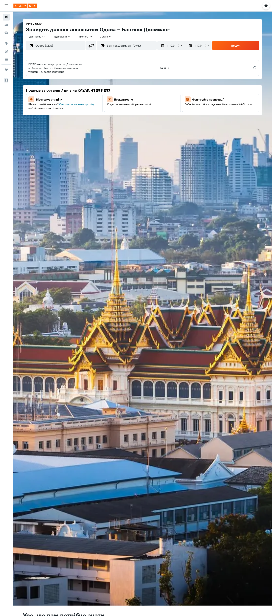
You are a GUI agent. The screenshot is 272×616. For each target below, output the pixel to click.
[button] (6, 6)
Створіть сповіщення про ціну (76, 104)
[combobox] (36, 36)
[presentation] (255, 67)
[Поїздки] (6, 70)
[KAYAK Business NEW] (6, 59)
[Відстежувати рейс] (6, 51)
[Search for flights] (6, 17)
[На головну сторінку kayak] (25, 6)
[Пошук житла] (6, 25)
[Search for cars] (6, 33)
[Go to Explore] (6, 43)
